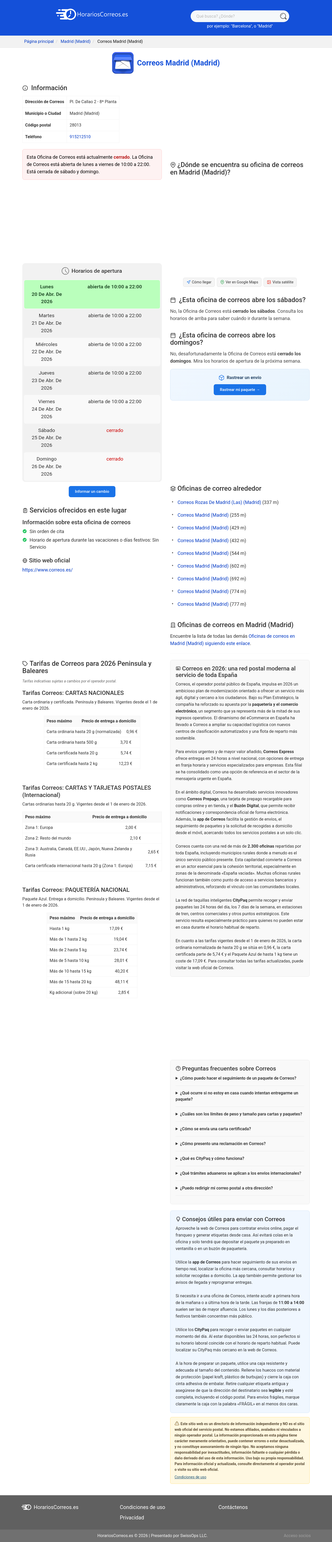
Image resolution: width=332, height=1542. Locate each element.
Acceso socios (297, 1535)
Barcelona (241, 26)
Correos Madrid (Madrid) (203, 515)
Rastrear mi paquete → (240, 389)
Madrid (265, 26)
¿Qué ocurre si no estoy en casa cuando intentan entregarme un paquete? (237, 1096)
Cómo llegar (198, 282)
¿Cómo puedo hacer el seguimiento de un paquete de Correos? (238, 1078)
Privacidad (132, 1517)
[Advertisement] (92, 220)
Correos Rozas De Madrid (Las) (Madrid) (219, 502)
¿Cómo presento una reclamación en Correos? (223, 1143)
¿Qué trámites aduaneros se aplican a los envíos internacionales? (240, 1173)
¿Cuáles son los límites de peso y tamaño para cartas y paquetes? (241, 1114)
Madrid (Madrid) (76, 41)
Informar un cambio (92, 491)
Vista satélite (280, 282)
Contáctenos (233, 1507)
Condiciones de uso (190, 1477)
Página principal (39, 41)
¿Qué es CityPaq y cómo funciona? (212, 1158)
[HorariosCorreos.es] (92, 13)
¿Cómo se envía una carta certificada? (215, 1128)
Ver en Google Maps (239, 282)
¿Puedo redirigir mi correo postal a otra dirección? (226, 1188)
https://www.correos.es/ (47, 570)
